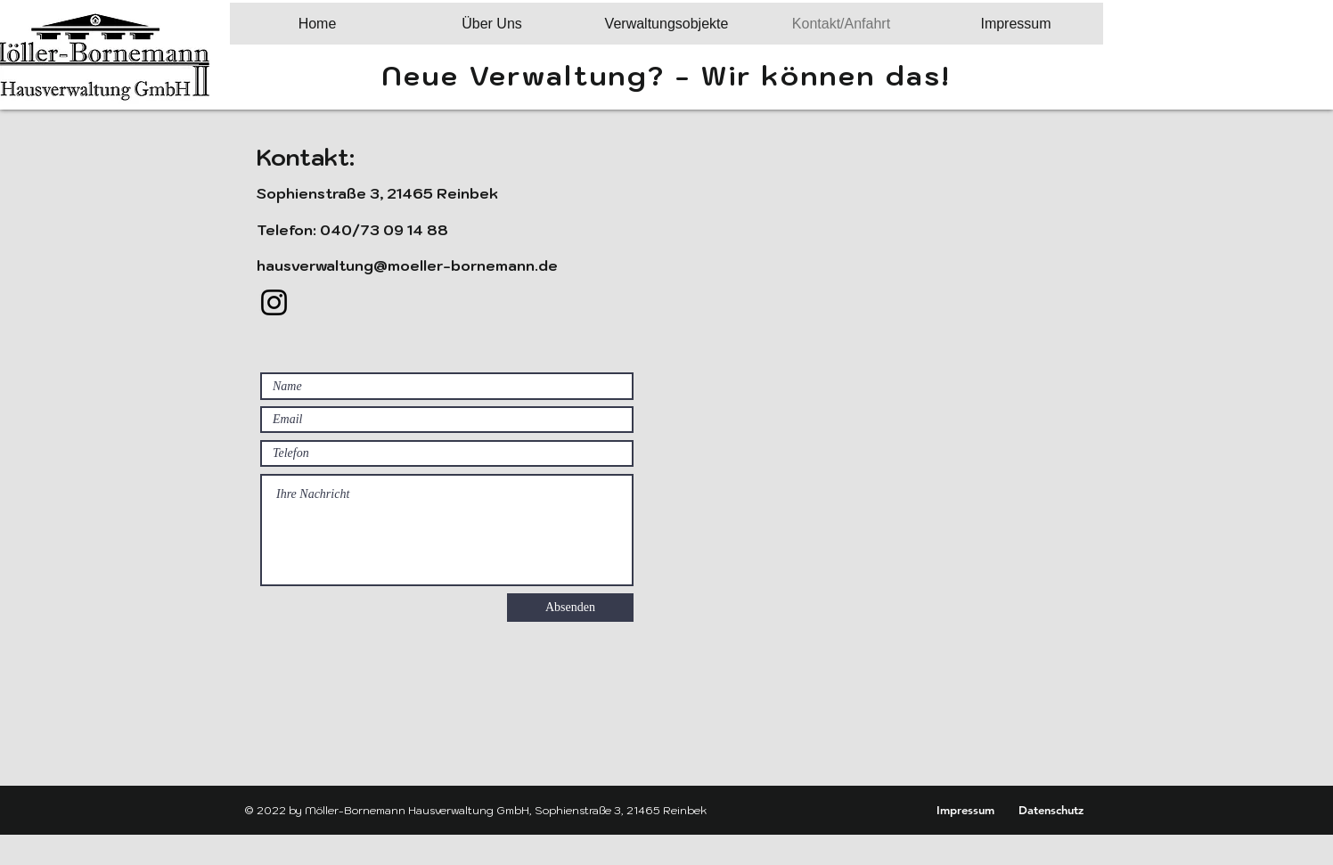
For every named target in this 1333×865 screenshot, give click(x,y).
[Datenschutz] (1051, 810)
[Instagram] (274, 302)
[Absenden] (570, 607)
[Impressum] (965, 810)
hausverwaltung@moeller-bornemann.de (407, 265)
